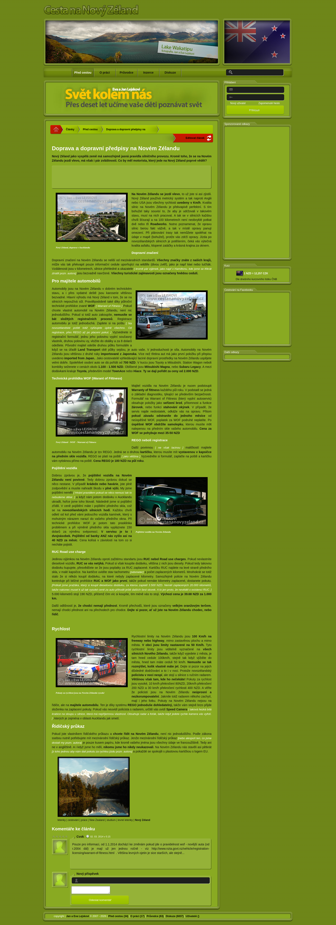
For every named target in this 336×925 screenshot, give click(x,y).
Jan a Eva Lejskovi (77, 917)
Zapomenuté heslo (269, 103)
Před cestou (90, 129)
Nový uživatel (238, 103)
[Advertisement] (132, 177)
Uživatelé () (192, 917)
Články (70, 129)
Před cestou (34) (118, 917)
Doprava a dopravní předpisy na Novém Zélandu (126, 131)
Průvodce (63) (155, 917)
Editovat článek (195, 138)
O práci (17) (137, 917)
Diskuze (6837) (174, 917)
